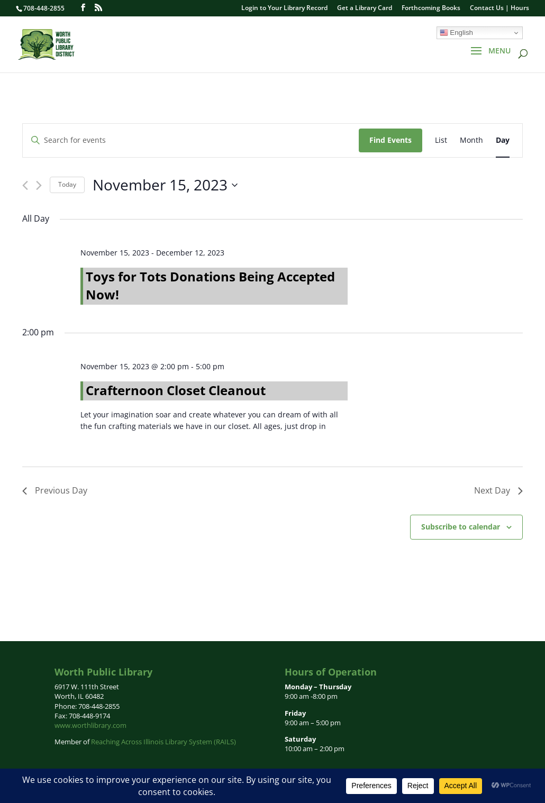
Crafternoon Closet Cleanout (176, 390)
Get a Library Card (364, 8)
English (456, 33)
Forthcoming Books (431, 8)
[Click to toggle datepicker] (165, 185)
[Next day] (39, 185)
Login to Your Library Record (284, 8)
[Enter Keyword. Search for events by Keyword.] (191, 140)
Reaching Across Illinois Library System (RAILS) (163, 741)
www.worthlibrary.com (90, 725)
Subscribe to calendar (460, 527)
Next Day (498, 490)
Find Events (390, 140)
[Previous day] (25, 185)
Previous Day (54, 490)
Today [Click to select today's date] (67, 184)
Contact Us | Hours (499, 8)
